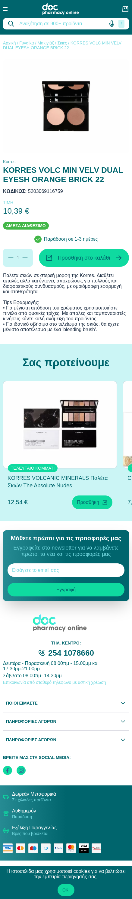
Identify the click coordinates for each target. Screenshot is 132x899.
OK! (66, 890)
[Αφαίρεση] (11, 258)
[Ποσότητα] (18, 258)
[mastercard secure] (72, 848)
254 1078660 (71, 652)
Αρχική (9, 43)
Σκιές (62, 43)
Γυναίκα (26, 43)
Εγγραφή (66, 589)
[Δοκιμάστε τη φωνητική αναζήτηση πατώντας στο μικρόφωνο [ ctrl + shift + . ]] (111, 23)
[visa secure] (85, 848)
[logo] (64, 9)
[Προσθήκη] (25, 258)
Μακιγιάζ (45, 43)
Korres (9, 161)
